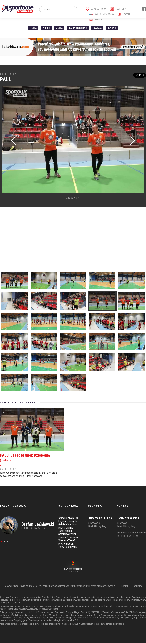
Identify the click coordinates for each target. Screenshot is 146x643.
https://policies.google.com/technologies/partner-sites (76, 597)
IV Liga (46, 28)
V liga (59, 28)
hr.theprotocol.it (79, 586)
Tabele (124, 14)
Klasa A (97, 28)
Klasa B (111, 28)
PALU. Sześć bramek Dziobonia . (32, 460)
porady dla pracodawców (102, 586)
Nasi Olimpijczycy (101, 14)
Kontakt (125, 586)
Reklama (138, 586)
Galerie (95, 19)
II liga (33, 28)
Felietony (118, 8)
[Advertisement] (73, 236)
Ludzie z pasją (96, 8)
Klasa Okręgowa (78, 28)
